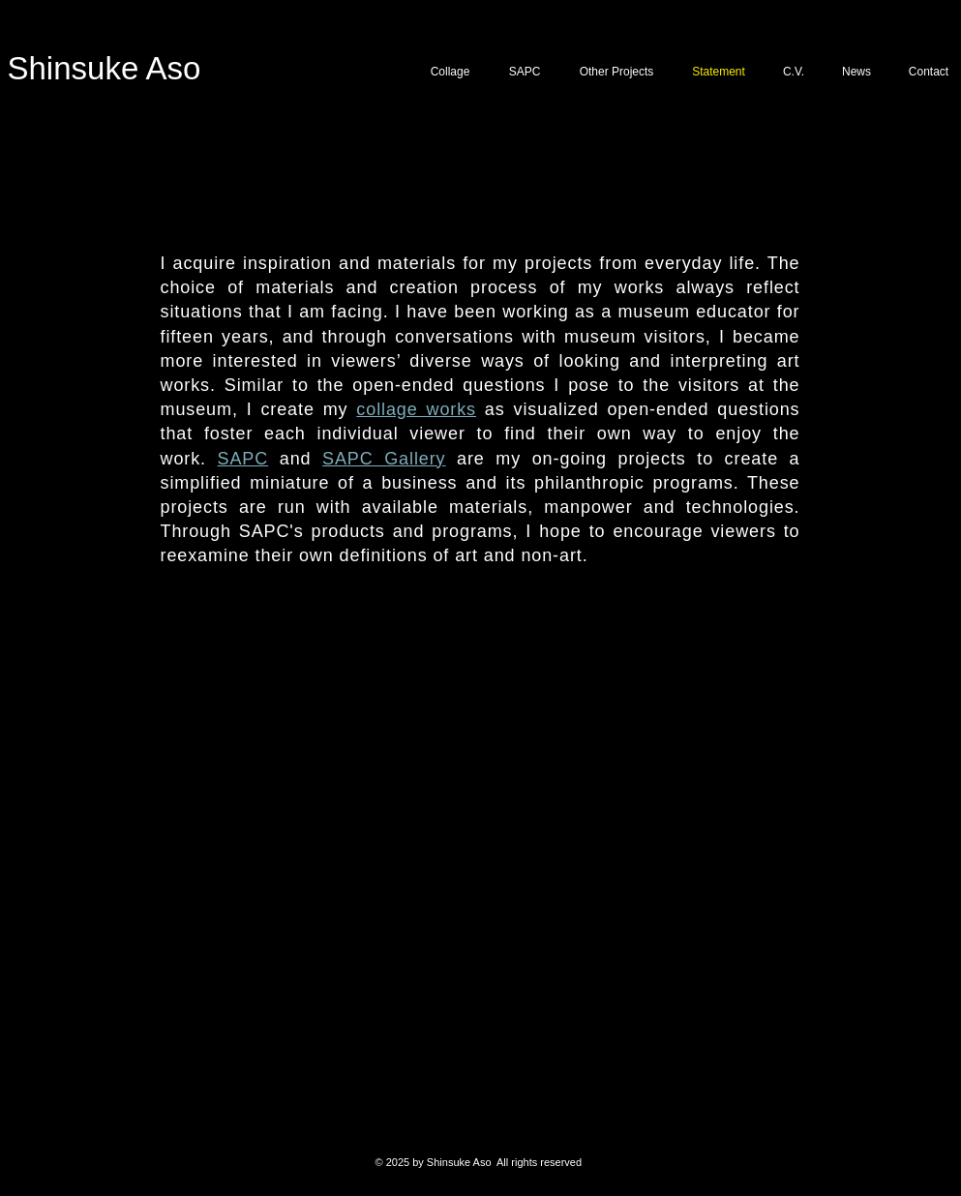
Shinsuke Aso (104, 68)
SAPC (243, 458)
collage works (416, 409)
